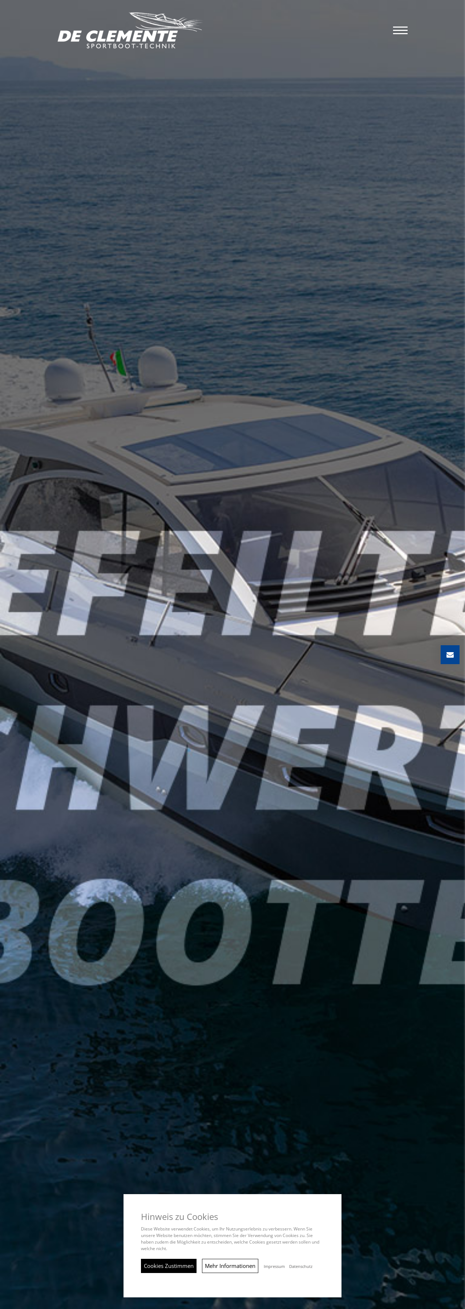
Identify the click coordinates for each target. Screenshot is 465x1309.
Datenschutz (300, 1266)
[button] (400, 30)
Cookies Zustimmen (169, 1265)
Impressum (274, 1266)
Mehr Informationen (230, 1265)
